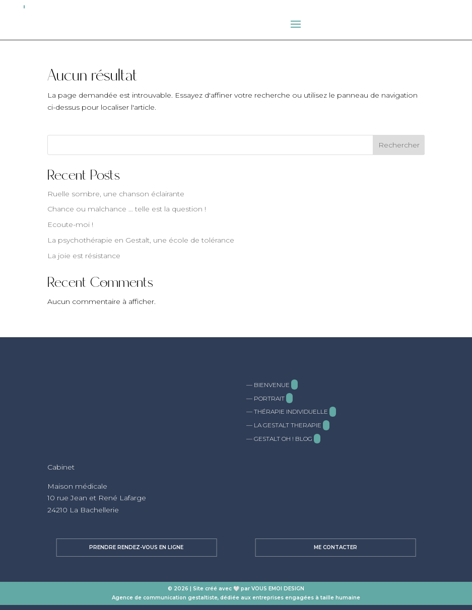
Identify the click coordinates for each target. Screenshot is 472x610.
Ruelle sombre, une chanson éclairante (115, 193)
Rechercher (399, 144)
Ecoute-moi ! (70, 224)
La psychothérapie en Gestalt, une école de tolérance (140, 240)
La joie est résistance (83, 255)
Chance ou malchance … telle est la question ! (126, 208)
